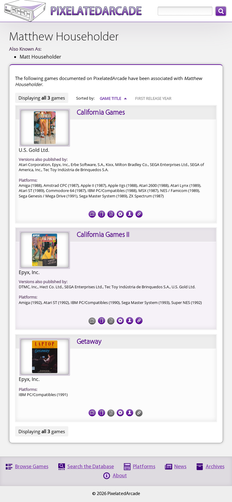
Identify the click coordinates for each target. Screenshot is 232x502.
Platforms (144, 466)
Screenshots (92, 212)
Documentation (110, 212)
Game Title (113, 98)
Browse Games (31, 466)
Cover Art (101, 212)
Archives (215, 466)
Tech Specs (120, 212)
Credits (129, 212)
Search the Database (90, 466)
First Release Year (153, 98)
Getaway (89, 342)
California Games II (103, 235)
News (180, 466)
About (120, 475)
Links (139, 212)
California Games (101, 113)
